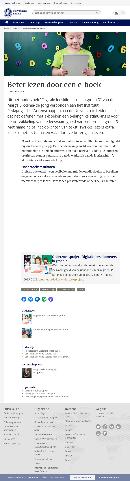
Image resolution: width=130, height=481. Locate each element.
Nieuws (16, 28)
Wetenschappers (54, 22)
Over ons (72, 22)
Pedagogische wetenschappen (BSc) (43, 350)
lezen (80, 290)
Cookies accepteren (82, 477)
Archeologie (40, 413)
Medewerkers (43, 3)
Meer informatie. (56, 477)
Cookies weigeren (110, 477)
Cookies (68, 451)
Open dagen (9, 439)
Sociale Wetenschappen (36, 390)
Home (6, 28)
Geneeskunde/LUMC (44, 422)
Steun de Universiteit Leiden (78, 421)
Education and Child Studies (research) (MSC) (47, 356)
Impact (68, 430)
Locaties (69, 442)
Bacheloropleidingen (13, 413)
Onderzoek (18, 22)
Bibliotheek (76, 3)
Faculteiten (109, 22)
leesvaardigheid (66, 290)
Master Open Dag (12, 443)
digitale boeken (30, 290)
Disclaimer (70, 446)
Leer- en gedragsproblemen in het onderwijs (46, 396)
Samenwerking (90, 22)
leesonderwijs (48, 290)
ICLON (37, 463)
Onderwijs (34, 22)
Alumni (68, 425)
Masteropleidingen (12, 417)
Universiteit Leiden (13, 3)
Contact (68, 460)
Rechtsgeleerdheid (43, 434)
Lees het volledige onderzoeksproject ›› (62, 279)
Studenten (29, 3)
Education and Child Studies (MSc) (42, 353)
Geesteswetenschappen (45, 417)
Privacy (68, 455)
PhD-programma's (12, 422)
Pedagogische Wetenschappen (40, 393)
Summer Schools (12, 434)
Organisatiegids (60, 3)
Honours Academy (43, 459)
